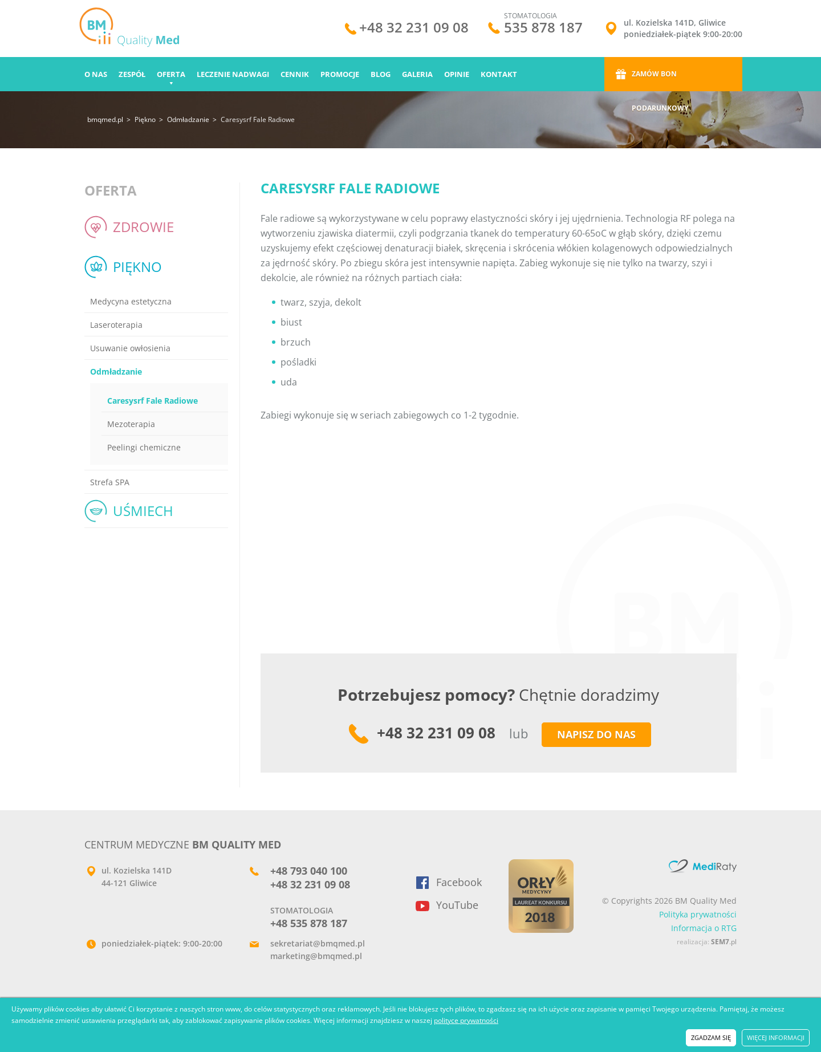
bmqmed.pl (105, 119)
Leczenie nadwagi (233, 74)
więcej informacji (775, 1037)
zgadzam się (711, 1037)
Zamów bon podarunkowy (660, 80)
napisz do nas (596, 734)
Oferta (171, 74)
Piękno (145, 119)
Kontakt (499, 74)
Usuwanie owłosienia (130, 348)
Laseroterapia (116, 324)
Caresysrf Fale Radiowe (152, 400)
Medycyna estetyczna (131, 301)
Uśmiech (143, 510)
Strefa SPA (109, 482)
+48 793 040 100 (308, 871)
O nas (95, 74)
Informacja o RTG (704, 928)
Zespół (132, 74)
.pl (724, 942)
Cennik (295, 74)
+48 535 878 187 (308, 923)
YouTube (457, 905)
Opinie (456, 74)
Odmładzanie (188, 119)
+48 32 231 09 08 (414, 29)
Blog (381, 74)
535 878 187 (543, 27)
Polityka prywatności (698, 914)
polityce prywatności (466, 1020)
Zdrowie (143, 226)
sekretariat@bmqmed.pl (317, 943)
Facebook (459, 882)
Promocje (339, 74)
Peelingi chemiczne (144, 447)
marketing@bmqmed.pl (316, 956)
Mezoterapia (131, 424)
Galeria (417, 74)
